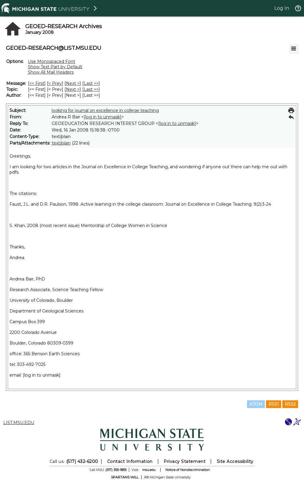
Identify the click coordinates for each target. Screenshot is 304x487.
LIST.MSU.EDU (18, 422)
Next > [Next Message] (73, 83)
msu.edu (149, 470)
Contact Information (130, 461)
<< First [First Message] (36, 83)
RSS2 (290, 404)
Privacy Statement (184, 461)
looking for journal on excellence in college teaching (105, 110)
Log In (281, 8)
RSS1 (273, 404)
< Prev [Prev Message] (55, 83)
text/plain (61, 143)
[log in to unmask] (102, 117)
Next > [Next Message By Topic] (73, 89)
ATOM (255, 404)
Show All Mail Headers (51, 72)
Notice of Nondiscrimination (187, 470)
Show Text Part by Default (55, 66)
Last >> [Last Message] (91, 83)
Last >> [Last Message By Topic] (91, 89)
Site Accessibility (235, 461)
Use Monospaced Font (51, 61)
